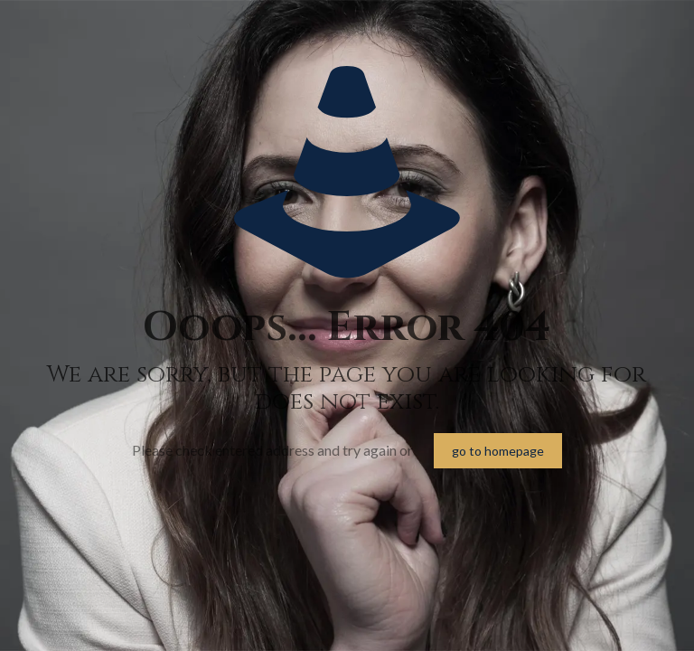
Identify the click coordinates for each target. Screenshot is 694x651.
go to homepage (498, 450)
